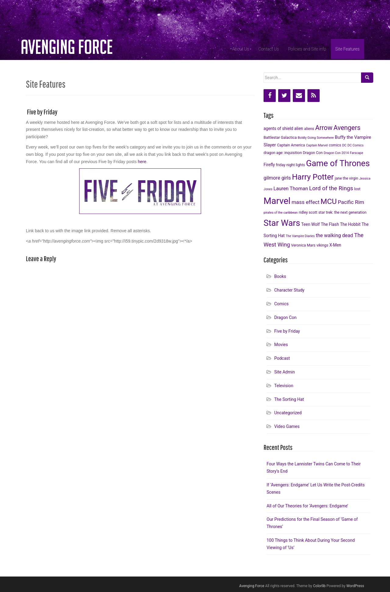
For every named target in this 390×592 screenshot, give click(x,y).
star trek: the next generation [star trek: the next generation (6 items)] (342, 212)
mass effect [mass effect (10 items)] (306, 202)
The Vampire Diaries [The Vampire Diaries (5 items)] (300, 236)
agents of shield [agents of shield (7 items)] (278, 128)
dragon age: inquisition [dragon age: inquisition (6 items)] (283, 152)
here (142, 161)
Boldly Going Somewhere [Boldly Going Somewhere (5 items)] (316, 138)
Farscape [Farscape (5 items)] (356, 153)
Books (280, 276)
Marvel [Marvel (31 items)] (277, 201)
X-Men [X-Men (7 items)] (335, 245)
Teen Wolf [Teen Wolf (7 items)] (310, 224)
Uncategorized (288, 412)
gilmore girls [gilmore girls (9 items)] (277, 178)
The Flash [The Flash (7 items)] (330, 224)
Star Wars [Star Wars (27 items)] (282, 223)
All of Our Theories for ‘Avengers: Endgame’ (307, 505)
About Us (240, 49)
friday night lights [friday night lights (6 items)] (290, 165)
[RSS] (313, 95)
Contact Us (268, 49)
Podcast (282, 358)
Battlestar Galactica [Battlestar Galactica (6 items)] (280, 137)
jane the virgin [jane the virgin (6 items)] (346, 178)
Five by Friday (287, 331)
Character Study (289, 290)
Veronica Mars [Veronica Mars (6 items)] (303, 245)
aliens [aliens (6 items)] (309, 128)
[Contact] (299, 95)
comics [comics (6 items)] (335, 145)
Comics (281, 303)
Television (283, 385)
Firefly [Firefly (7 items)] (269, 164)
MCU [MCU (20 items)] (329, 201)
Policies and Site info (307, 49)
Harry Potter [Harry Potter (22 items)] (313, 176)
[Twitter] (284, 95)
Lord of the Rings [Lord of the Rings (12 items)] (331, 188)
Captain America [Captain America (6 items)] (291, 145)
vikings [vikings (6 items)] (322, 245)
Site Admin (284, 372)
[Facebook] (270, 95)
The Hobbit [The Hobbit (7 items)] (350, 224)
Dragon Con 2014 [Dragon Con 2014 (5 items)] (336, 153)
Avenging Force (251, 586)
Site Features (347, 49)
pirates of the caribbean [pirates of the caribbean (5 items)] (281, 213)
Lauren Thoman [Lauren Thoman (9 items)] (290, 188)
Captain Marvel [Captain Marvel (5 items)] (317, 145)
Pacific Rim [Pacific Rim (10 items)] (351, 202)
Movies (281, 344)
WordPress (355, 586)
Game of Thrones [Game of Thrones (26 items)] (338, 163)
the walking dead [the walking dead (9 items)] (334, 235)
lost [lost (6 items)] (357, 189)
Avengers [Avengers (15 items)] (346, 127)
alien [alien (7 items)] (298, 128)
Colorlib (319, 586)
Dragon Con (285, 317)
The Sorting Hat (289, 399)
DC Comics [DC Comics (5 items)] (356, 145)
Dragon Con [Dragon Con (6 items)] (313, 152)
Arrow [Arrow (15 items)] (323, 127)
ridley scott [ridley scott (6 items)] (308, 212)
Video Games (287, 426)
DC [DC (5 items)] (344, 145)
